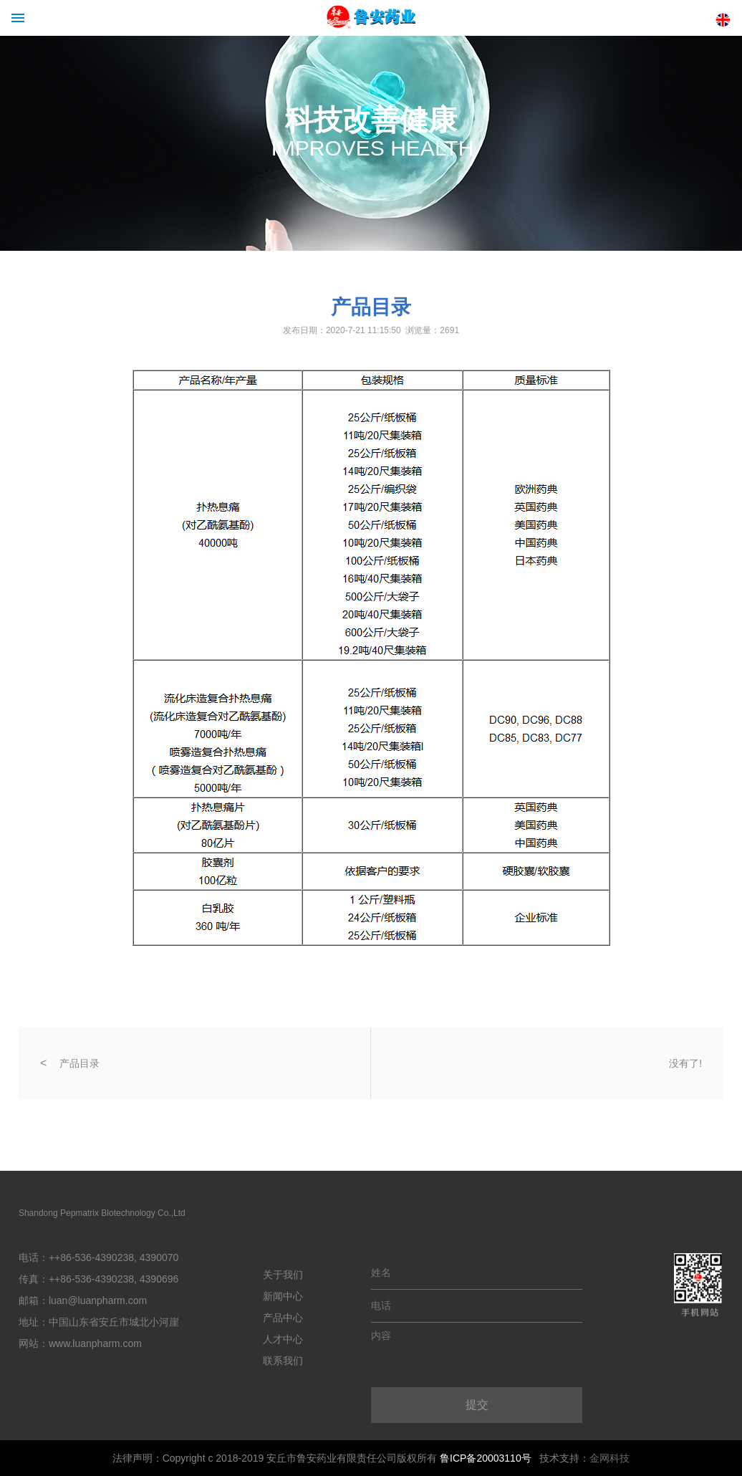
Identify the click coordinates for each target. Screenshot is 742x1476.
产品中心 (283, 1317)
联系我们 (283, 1360)
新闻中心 (283, 1296)
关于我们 (283, 1274)
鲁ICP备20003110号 (485, 1458)
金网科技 (609, 1458)
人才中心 (283, 1339)
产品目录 (79, 1063)
